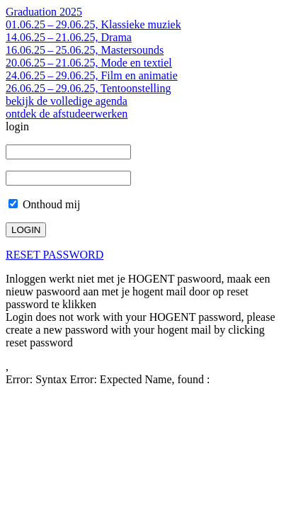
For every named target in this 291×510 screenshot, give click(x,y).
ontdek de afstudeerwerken (66, 114)
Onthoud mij (44, 204)
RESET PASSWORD (54, 255)
